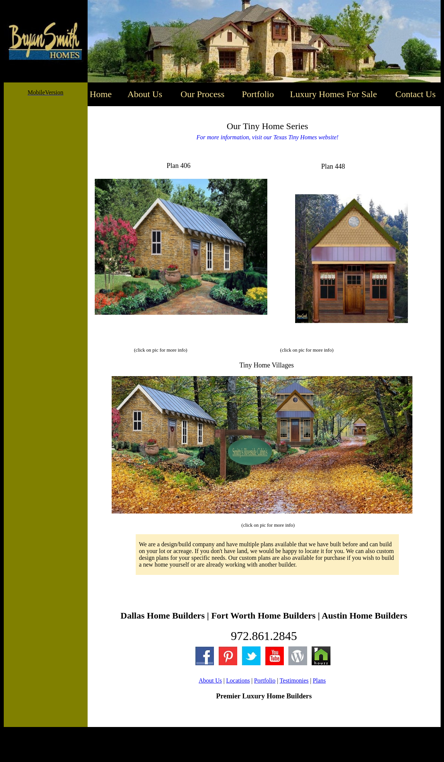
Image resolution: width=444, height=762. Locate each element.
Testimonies (294, 680)
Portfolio (265, 680)
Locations (238, 680)
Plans (319, 680)
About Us (210, 680)
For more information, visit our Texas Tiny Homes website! (267, 137)
